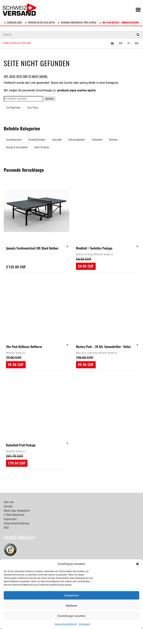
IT (129, 43)
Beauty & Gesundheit (17, 147)
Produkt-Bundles (37, 139)
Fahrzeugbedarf (76, 139)
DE (112, 43)
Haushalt (57, 139)
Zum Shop (32, 107)
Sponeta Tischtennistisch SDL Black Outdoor (32, 248)
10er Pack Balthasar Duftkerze (24, 346)
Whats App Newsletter (17, 510)
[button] (137, 564)
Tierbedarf (97, 139)
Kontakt (8, 506)
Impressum (84, 624)
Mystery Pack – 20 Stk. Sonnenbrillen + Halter (103, 346)
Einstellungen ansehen (71, 616)
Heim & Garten (41, 147)
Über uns (9, 502)
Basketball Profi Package (21, 445)
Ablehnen (71, 605)
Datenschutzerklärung (66, 624)
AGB (6, 527)
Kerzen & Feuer (84, 254)
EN (136, 43)
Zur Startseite (13, 107)
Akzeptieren (71, 595)
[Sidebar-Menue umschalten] (71, 48)
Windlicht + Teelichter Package (94, 248)
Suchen (49, 98)
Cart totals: (17, 43)
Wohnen (113, 139)
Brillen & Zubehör (86, 353)
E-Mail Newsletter (14, 515)
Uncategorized (14, 139)
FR (120, 43)
